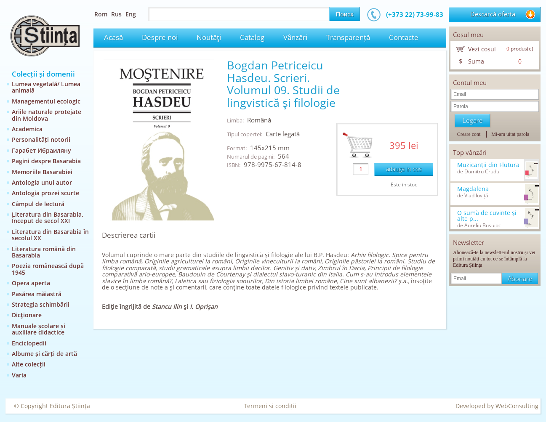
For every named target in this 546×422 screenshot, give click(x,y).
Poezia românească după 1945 (48, 269)
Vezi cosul (482, 49)
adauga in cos (404, 169)
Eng (130, 14)
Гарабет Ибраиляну (41, 150)
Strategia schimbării (40, 304)
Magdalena (473, 189)
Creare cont (469, 134)
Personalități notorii (41, 139)
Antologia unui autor (42, 182)
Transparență (348, 37)
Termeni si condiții (270, 406)
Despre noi (160, 37)
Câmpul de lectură (38, 204)
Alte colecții (28, 364)
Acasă (113, 37)
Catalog (252, 37)
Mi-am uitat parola (510, 134)
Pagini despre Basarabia (46, 161)
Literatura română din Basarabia (44, 252)
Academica (27, 129)
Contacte (403, 37)
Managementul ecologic (46, 101)
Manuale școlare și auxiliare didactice (38, 329)
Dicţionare (27, 315)
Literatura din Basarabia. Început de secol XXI (47, 217)
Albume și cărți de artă (44, 354)
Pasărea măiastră (36, 294)
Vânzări (295, 37)
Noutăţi (209, 37)
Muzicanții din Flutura (488, 165)
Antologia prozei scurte (45, 193)
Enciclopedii (29, 343)
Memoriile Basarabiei (42, 172)
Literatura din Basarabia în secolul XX (50, 235)
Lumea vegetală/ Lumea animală (46, 87)
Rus (116, 14)
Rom (100, 14)
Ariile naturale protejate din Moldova (46, 115)
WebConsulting (516, 406)
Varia (19, 375)
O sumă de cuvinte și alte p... (487, 216)
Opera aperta (31, 283)
